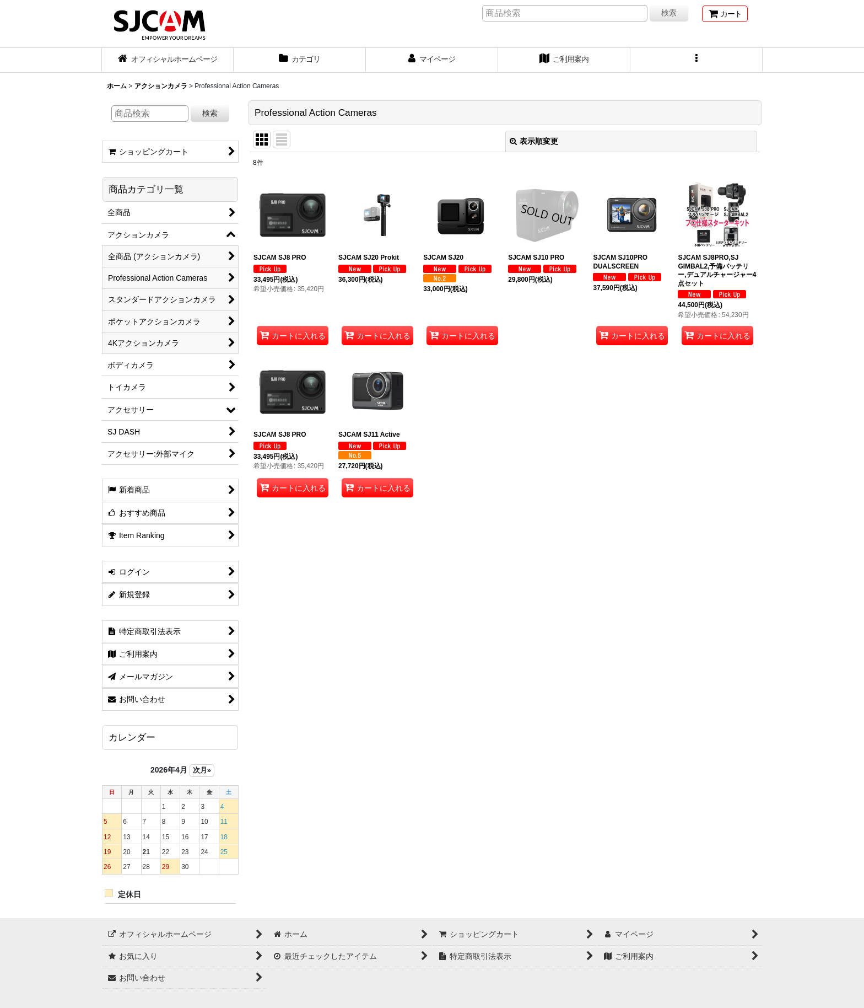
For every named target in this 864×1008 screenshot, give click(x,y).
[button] (696, 60)
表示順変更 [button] (534, 141)
